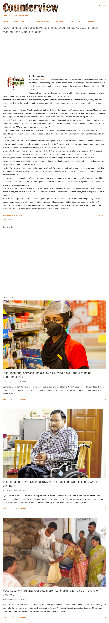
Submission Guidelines (40, 21)
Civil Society (9, 219)
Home (5, 21)
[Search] (98, 4)
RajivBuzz (91, 21)
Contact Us (59, 21)
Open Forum (19, 21)
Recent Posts (76, 21)
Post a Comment (19, 399)
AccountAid (45, 79)
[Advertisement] (54, 53)
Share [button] (100, 215)
